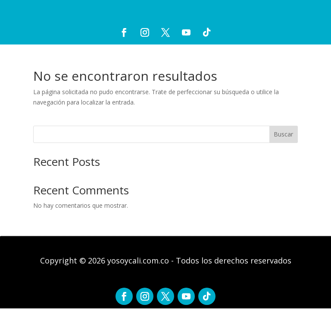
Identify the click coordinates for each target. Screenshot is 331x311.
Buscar (283, 134)
